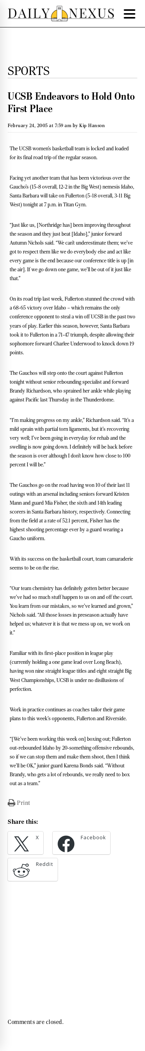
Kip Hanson (92, 125)
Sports (28, 71)
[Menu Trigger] (129, 13)
